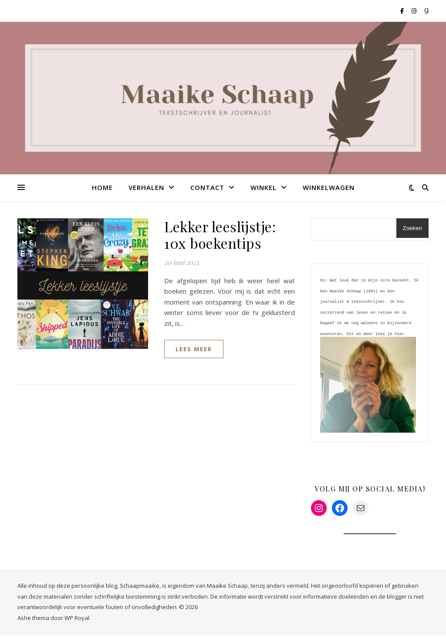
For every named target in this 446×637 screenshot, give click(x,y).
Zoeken (412, 228)
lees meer (194, 349)
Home (102, 187)
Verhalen (146, 187)
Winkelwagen (329, 187)
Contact (207, 187)
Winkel (263, 187)
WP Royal (76, 620)
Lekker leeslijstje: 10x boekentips (220, 234)
